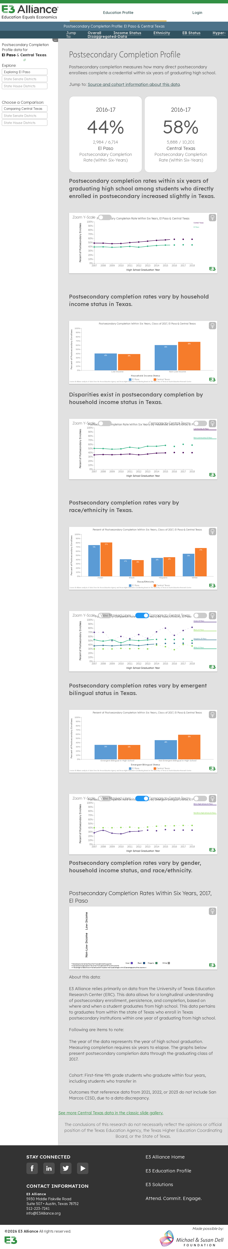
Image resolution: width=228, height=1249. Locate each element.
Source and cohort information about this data (134, 84)
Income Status (127, 33)
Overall (94, 33)
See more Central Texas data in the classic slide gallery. (110, 1112)
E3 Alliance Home (165, 1157)
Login (197, 12)
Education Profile (118, 12)
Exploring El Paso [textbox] (17, 72)
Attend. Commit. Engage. (174, 1198)
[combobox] (24, 72)
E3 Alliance (36, 1194)
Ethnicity (162, 33)
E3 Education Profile (168, 1171)
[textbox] (24, 79)
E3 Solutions (159, 1184)
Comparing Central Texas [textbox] (23, 109)
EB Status (191, 33)
